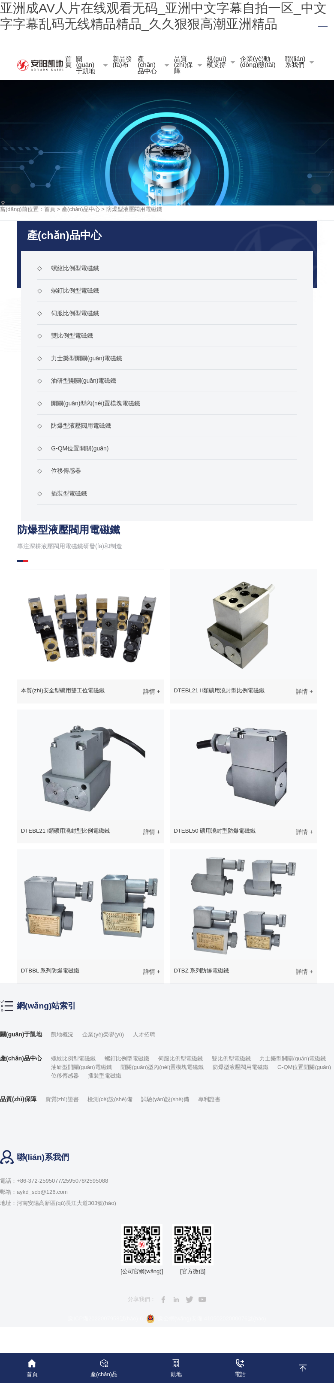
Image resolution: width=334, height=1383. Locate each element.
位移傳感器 (59, 470)
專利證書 (210, 1100)
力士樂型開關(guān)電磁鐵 (79, 358)
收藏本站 (167, 42)
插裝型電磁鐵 (62, 493)
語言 (267, 42)
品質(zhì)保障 (18, 1099)
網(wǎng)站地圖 (67, 42)
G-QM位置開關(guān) (73, 448)
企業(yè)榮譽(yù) (103, 1035)
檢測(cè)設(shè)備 (110, 1100)
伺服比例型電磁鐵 (68, 313)
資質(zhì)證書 (62, 1100)
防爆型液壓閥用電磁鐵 (134, 208)
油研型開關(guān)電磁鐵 (76, 380)
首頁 (49, 208)
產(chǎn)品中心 (81, 208)
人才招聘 (144, 1035)
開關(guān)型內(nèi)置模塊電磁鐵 (88, 403)
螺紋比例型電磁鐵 (68, 268)
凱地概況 (62, 1035)
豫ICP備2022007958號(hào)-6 (105, 1319)
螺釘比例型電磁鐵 (68, 290)
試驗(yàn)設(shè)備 (165, 1100)
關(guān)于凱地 (21, 1034)
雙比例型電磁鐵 (65, 335)
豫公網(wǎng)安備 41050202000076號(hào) (206, 1319)
